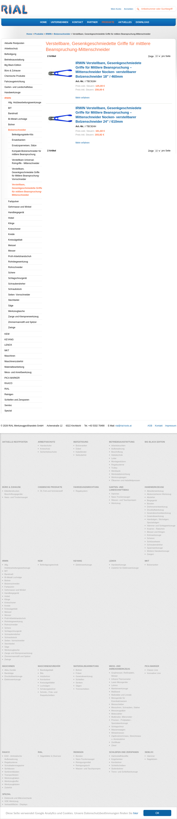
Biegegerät (152, 500)
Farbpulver (13, 201)
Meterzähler (116, 714)
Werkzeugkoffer (11, 781)
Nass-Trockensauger (120, 497)
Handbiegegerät (16, 212)
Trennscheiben (82, 689)
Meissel (12, 245)
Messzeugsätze (118, 710)
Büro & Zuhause (12, 70)
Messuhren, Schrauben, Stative (125, 707)
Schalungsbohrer (47, 689)
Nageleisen (152, 759)
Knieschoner (14, 229)
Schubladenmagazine (14, 765)
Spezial (8, 410)
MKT (6, 350)
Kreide (11, 234)
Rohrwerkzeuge (154, 535)
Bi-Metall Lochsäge (17, 119)
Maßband (115, 692)
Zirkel (113, 745)
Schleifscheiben (118, 765)
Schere (11, 272)
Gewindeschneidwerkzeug (159, 513)
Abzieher (151, 497)
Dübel (78, 449)
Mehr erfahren (82, 97)
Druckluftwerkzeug (155, 510)
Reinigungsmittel (83, 762)
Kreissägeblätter (47, 682)
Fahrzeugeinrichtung (14, 81)
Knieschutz (45, 449)
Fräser (79, 673)
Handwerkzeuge (12, 92)
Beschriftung (117, 452)
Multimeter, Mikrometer (121, 717)
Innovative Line (154, 673)
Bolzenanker (81, 445)
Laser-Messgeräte (119, 682)
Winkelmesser (117, 733)
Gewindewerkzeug (155, 516)
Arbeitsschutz (11, 48)
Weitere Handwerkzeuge (158, 551)
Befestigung (10, 54)
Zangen (150, 554)
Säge (10, 305)
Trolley (114, 468)
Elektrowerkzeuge (84, 565)
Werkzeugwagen (119, 477)
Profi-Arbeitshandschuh (19, 256)
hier (135, 813)
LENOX (8, 345)
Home (29, 34)
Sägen (79, 686)
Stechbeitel (13, 300)
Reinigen (8, 394)
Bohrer (11, 124)
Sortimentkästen (11, 772)
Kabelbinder (81, 452)
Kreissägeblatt (15, 240)
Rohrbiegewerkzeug (18, 261)
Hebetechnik (117, 455)
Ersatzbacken (18, 140)
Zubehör (8, 787)
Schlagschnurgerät (17, 278)
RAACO (8, 383)
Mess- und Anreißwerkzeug (17, 372)
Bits (41, 673)
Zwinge (11, 327)
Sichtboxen (9, 768)
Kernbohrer (45, 679)
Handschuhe (46, 445)
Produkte (39, 34)
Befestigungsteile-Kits (22, 134)
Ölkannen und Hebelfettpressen (125, 480)
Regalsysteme (117, 465)
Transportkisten (11, 775)
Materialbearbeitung (14, 367)
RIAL (6, 389)
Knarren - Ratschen (156, 529)
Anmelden (128, 9)
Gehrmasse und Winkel (19, 207)
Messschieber (117, 704)
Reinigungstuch (83, 765)
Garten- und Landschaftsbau (18, 87)
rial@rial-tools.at (123, 425)
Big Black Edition (12, 65)
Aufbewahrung (117, 449)
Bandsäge (9, 673)
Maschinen (9, 356)
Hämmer (151, 756)
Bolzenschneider (62, 34)
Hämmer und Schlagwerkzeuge (161, 526)
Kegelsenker (117, 759)
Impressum (170, 425)
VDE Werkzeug (11, 801)
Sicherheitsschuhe (48, 452)
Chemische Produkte (14, 76)
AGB (150, 425)
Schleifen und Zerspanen (16, 399)
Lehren (114, 685)
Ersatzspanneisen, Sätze (24, 145)
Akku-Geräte (10, 670)
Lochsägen (45, 686)
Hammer (115, 494)
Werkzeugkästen (12, 784)
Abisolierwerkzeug (155, 491)
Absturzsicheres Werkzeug (159, 494)
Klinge (11, 223)
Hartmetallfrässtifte (119, 756)
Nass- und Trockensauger (16, 497)
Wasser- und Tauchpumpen (123, 500)
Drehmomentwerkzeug (157, 507)
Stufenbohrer (117, 768)
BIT (10, 108)
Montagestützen (118, 461)
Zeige (151, 56)
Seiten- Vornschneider (19, 294)
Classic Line (152, 670)
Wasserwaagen (118, 730)
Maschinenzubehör (13, 361)
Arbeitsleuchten (118, 445)
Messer (11, 250)
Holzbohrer (45, 676)
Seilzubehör (81, 455)
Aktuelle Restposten (14, 43)
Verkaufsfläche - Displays (15, 804)
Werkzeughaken (11, 778)
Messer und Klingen (156, 532)
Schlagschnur (117, 726)
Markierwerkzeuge (119, 688)
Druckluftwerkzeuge (13, 676)
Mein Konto (116, 9)
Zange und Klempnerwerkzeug (23, 316)
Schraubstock (15, 289)
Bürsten (150, 503)
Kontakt (159, 425)
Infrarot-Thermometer (121, 679)
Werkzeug (115, 503)
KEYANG (9, 339)
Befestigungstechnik (49, 565)
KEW (6, 334)
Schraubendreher (16, 283)
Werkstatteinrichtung (120, 474)
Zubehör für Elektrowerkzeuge (125, 568)
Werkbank (115, 471)
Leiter (114, 458)
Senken (79, 682)
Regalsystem (82, 491)
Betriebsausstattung (14, 59)
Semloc (8, 405)
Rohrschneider (15, 267)
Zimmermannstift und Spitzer (22, 322)
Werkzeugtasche (16, 311)
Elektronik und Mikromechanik (18, 798)
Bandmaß (13, 113)
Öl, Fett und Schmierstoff (51, 491)
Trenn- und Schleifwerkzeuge (124, 772)
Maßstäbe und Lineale (121, 695)
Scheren (151, 538)
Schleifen (80, 679)
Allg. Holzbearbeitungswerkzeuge (24, 102)
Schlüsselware (153, 541)
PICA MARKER (12, 378)
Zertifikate (115, 742)
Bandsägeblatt (46, 670)
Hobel (11, 218)
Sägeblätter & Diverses (50, 756)
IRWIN (49, 34)
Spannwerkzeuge (155, 548)
